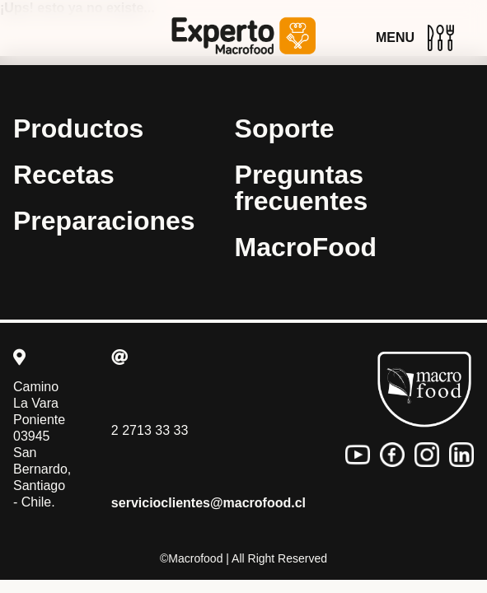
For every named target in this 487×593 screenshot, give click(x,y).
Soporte (285, 128)
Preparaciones (104, 221)
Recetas (64, 174)
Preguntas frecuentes (301, 187)
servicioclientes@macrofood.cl (208, 503)
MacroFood (306, 247)
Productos (78, 128)
